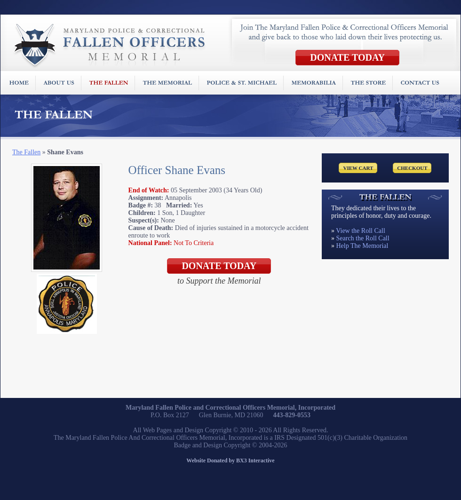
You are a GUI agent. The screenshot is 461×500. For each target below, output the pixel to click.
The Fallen (26, 152)
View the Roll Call (360, 230)
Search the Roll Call (362, 238)
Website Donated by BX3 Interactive (230, 460)
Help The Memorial (362, 245)
